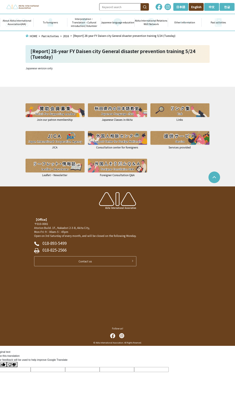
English (196, 7)
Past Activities (50, 36)
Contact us (87, 261)
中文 (212, 7)
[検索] (145, 7)
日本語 (180, 7)
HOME (33, 36)
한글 (227, 7)
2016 (66, 36)
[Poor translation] (12, 364)
